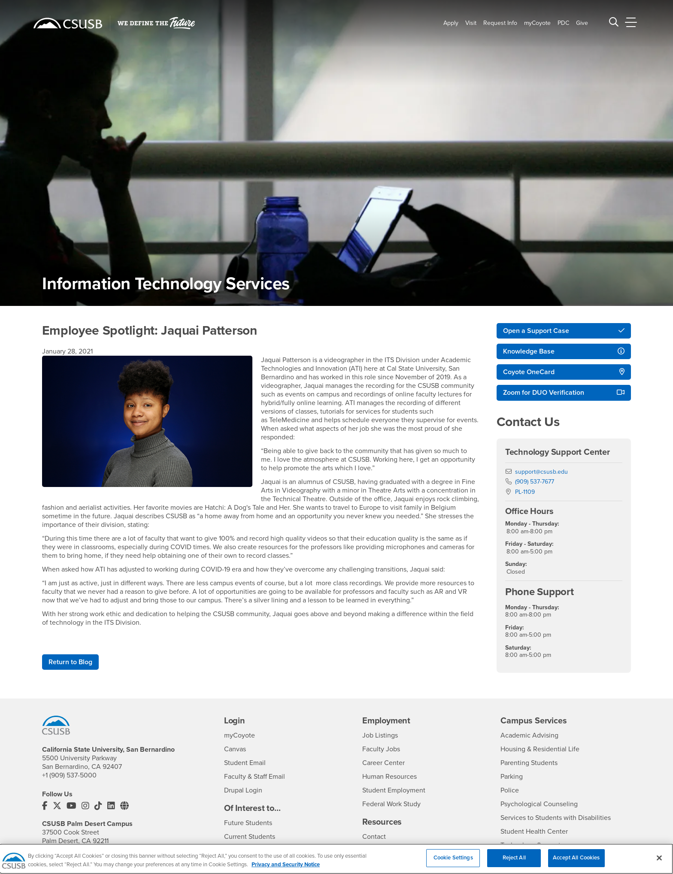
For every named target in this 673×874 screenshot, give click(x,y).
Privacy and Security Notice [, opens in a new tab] (286, 869)
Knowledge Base (529, 351)
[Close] (659, 862)
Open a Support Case (536, 331)
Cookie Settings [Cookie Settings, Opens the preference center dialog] (453, 862)
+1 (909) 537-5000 (69, 775)
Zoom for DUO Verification (543, 392)
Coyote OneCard (529, 372)
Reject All (514, 862)
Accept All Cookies (576, 862)
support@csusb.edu (541, 471)
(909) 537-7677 (534, 481)
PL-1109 (525, 492)
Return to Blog (70, 662)
